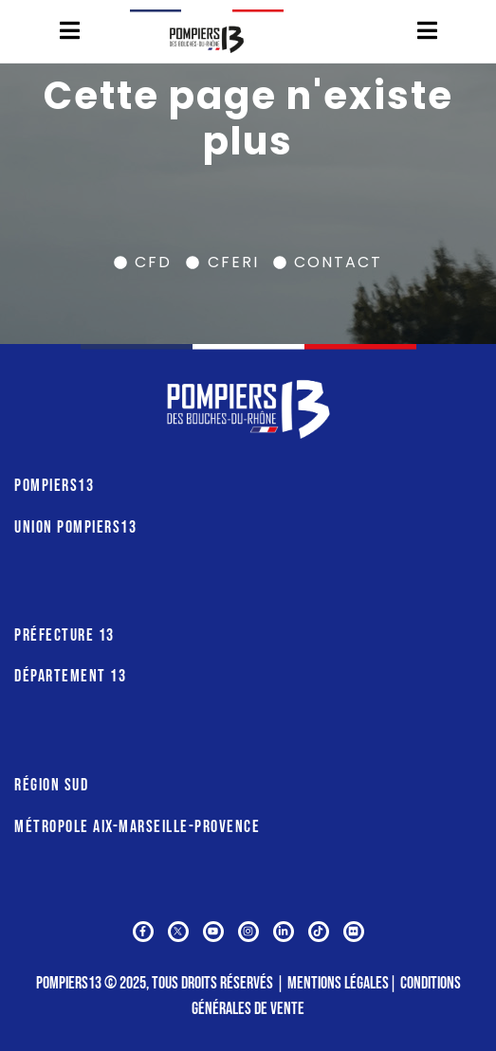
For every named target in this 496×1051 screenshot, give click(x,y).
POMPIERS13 (54, 486)
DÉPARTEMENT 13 (70, 676)
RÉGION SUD (51, 785)
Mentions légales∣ (343, 983)
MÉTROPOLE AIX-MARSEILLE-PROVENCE (137, 827)
